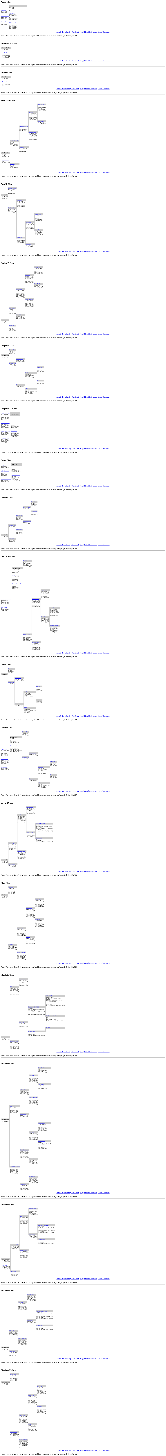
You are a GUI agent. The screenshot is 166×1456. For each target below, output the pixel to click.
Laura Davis (28, 244)
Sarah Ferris (12, 13)
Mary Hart (12, 164)
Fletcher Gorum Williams (17, 583)
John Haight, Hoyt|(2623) (41, 823)
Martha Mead (19, 237)
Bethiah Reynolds (32, 132)
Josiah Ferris (29, 908)
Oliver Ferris (20, 928)
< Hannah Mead (4, 759)
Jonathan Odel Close (23, 126)
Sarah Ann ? (11, 325)
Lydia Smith (31, 1158)
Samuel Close (12, 349)
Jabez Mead (28, 222)
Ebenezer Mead (38, 214)
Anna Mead (4, 52)
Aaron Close (10, 887)
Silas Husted (19, 200)
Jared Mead (31, 1132)
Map (81, 32)
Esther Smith (11, 538)
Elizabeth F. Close (5, 16)
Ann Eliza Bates (35, 642)
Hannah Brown (41, 1141)
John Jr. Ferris (38, 899)
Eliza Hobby (19, 529)
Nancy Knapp (44, 616)
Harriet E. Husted (12, 207)
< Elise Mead (3, 749)
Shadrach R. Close (12, 188)
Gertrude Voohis (5, 160)
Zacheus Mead (13, 745)
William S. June (35, 599)
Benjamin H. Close (27, 560)
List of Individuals (90, 32)
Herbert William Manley (6, 599)
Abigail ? (28, 937)
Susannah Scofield (54, 625)
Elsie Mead (4, 81)
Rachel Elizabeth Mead (15, 1166)
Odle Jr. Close (11, 843)
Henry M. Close (26, 507)
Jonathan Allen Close (14, 140)
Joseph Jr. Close (41, 104)
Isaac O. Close (12, 308)
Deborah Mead (12, 363)
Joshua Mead (32, 1176)
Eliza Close (3, 10)
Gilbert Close (19, 289)
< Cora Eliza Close (5, 438)
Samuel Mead (4, 767)
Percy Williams (4, 607)
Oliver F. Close (4, 21)
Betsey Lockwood (5, 465)
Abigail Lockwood (21, 952)
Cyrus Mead (4, 1265)
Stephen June (44, 590)
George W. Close (12, 525)
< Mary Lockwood (5, 470)
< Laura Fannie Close (5, 413)
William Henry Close (5, 431)
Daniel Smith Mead (24, 1149)
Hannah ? (27, 388)
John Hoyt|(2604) (49, 995)
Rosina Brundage (27, 521)
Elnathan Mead (19, 359)
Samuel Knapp (53, 607)
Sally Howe (18, 314)
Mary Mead (21, 147)
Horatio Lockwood (16, 475)
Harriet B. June (14, 431)
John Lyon (39, 367)
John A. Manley (15, 575)
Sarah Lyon (18, 384)
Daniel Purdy (48, 1027)
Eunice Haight (41, 121)
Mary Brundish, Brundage (51, 1015)
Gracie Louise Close (5, 423)
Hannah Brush (11, 864)
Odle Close (31, 112)
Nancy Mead (37, 229)
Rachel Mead (23, 1184)
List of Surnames (103, 32)
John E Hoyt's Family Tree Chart (68, 32)
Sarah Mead (37, 919)
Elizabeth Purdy (39, 837)
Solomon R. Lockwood (6, 479)
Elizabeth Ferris (12, 22)
